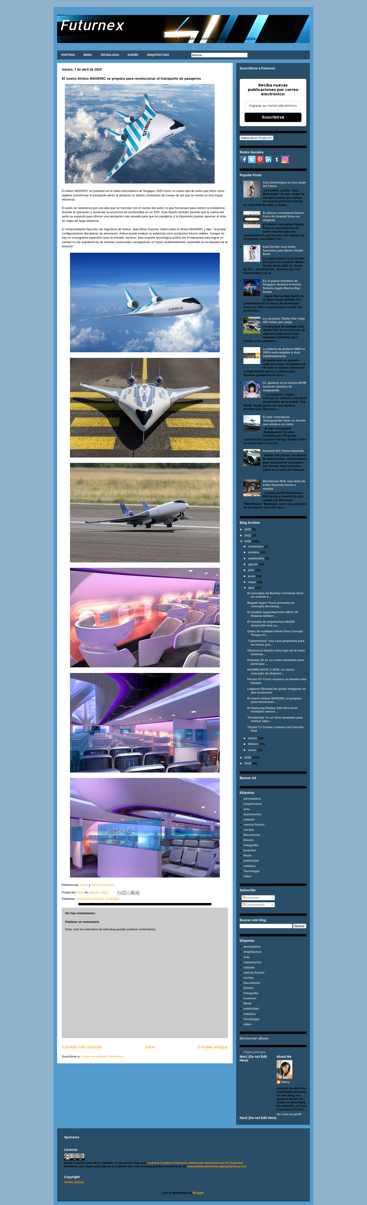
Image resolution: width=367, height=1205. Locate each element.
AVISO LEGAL (74, 1182)
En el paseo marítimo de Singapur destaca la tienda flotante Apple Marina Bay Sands (282, 286)
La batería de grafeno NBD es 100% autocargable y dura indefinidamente (284, 352)
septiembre (256, 558)
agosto (253, 564)
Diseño (98, 898)
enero (252, 750)
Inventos (249, 850)
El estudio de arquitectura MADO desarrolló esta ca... (271, 623)
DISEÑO (133, 55)
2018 (248, 763)
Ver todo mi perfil (289, 1114)
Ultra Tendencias (103, 885)
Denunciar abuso (254, 1038)
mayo (252, 582)
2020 (248, 541)
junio (252, 576)
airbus (83, 885)
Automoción (252, 814)
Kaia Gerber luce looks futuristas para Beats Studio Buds (283, 250)
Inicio (150, 1047)
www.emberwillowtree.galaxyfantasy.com (216, 1166)
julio (251, 570)
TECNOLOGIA (109, 55)
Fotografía (250, 845)
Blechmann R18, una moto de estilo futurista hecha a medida (284, 484)
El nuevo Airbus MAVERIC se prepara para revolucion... (274, 700)
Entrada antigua (213, 1047)
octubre (254, 552)
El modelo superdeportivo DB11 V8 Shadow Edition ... (272, 614)
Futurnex (91, 25)
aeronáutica (84, 898)
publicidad (251, 860)
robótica (249, 866)
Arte (246, 809)
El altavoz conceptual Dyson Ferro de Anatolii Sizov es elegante (283, 216)
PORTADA (68, 55)
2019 (248, 757)
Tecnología (112, 898)
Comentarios (253, 904)
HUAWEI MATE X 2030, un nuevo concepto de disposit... (270, 671)
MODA (87, 55)
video (247, 876)
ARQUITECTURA (158, 55)
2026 (248, 529)
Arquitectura (252, 804)
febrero (253, 744)
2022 (248, 535)
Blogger (198, 1192)
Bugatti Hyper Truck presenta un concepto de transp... (270, 604)
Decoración (251, 835)
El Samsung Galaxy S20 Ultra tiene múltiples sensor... (272, 709)
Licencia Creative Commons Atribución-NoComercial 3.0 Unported (195, 1163)
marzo (253, 738)
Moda (247, 855)
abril (251, 588)
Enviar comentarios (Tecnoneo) (102, 1056)
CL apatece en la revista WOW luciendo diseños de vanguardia (284, 386)
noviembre (256, 546)
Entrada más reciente (82, 1047)
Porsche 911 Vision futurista (283, 451)
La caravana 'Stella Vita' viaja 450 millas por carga (284, 320)
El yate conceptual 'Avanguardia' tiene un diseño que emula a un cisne (284, 420)
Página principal (254, 1052)
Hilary (285, 1082)
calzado (249, 819)
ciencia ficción (253, 824)
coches (248, 829)
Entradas (250, 897)
